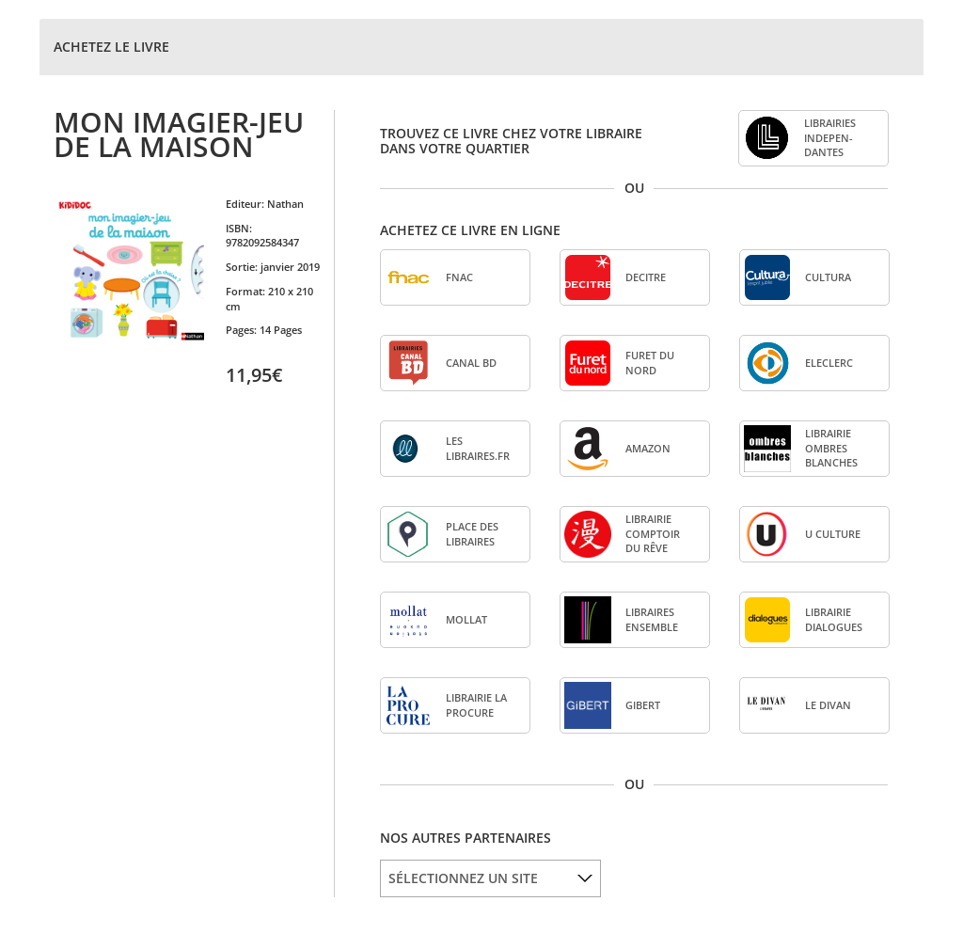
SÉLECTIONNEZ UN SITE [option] (463, 878)
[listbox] (490, 878)
